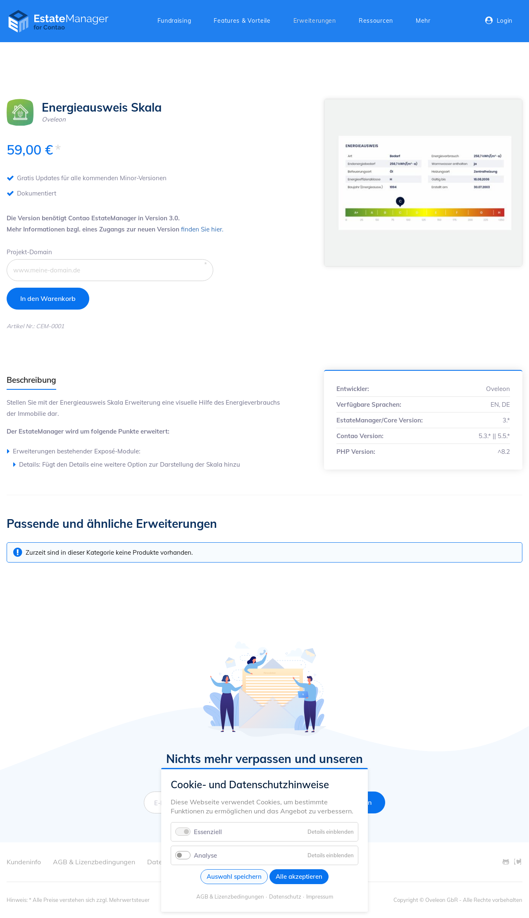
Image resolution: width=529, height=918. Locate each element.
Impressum (319, 896)
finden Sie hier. (202, 229)
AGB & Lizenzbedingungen (230, 896)
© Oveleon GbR (438, 900)
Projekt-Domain (29, 251)
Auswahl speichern (234, 876)
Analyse (205, 855)
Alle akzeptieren (299, 876)
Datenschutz (285, 896)
